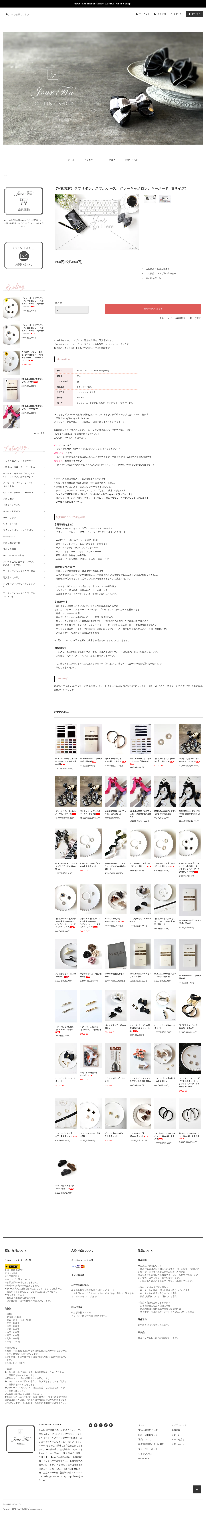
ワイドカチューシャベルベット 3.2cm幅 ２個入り (164, 1136)
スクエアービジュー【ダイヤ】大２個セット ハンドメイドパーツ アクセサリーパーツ (33, 356)
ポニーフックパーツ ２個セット (65, 1079)
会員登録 (161, 14)
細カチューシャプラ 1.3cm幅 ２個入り (115, 760)
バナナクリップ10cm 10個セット (164, 1026)
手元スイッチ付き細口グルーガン (90, 1074)
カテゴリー (91, 160)
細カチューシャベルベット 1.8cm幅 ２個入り (189, 1135)
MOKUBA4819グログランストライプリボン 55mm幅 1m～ (66, 866)
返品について (166, 318)
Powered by (23, 1509)
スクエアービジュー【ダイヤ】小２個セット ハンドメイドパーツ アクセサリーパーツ (189, 1082)
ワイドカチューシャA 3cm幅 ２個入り (189, 1026)
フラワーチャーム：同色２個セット (90, 1134)
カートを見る (178, 1439)
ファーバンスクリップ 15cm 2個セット (65, 1187)
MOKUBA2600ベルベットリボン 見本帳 (140, 975)
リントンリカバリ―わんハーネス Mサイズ (66, 812)
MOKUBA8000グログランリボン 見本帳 (32, 380)
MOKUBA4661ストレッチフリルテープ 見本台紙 (140, 761)
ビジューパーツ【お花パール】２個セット (164, 1079)
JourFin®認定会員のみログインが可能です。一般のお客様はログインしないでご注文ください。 (24, 223)
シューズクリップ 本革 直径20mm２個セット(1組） (140, 1028)
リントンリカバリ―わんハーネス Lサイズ (90, 812)
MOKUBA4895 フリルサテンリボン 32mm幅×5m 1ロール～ (115, 866)
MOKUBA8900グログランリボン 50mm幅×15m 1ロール (140, 814)
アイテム (193, 14)
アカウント (144, 14)
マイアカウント (179, 1425)
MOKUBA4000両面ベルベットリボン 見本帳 (165, 975)
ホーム (71, 160)
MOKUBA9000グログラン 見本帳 (190, 977)
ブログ (112, 160)
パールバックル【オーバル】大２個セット (164, 864)
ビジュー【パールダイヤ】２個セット (114, 1134)
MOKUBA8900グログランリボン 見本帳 (190, 921)
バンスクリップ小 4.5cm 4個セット (139, 1134)
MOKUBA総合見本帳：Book (114, 975)
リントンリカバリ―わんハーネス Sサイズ (189, 760)
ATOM (147, 1458)
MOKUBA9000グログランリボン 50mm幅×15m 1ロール (190, 814)
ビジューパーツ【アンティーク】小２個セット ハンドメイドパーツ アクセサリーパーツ (33, 302)
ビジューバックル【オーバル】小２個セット (140, 864)
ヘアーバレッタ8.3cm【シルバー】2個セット (65, 1029)
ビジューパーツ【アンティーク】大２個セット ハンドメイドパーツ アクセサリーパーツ (33, 329)
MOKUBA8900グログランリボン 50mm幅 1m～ (32, 407)
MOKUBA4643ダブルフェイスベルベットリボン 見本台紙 (66, 761)
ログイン (177, 14)
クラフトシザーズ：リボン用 (115, 1079)
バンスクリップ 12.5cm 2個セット (65, 975)
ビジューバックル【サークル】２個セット (164, 760)
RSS (140, 1458)
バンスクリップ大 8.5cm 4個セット (114, 920)
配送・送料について (148, 1435)
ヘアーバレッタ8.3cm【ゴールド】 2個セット (90, 1028)
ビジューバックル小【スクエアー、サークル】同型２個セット (164, 921)
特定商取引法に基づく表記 (188, 318)
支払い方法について (148, 1430)
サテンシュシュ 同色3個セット (90, 975)
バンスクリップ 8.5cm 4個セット (115, 1026)
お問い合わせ (131, 160)
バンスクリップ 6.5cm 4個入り (140, 920)
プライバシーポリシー (149, 1449)
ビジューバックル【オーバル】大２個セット (90, 864)
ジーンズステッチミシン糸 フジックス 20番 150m (140, 1079)
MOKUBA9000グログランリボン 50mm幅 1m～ (165, 812)
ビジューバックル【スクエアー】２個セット (66, 1134)
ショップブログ (145, 1453)
